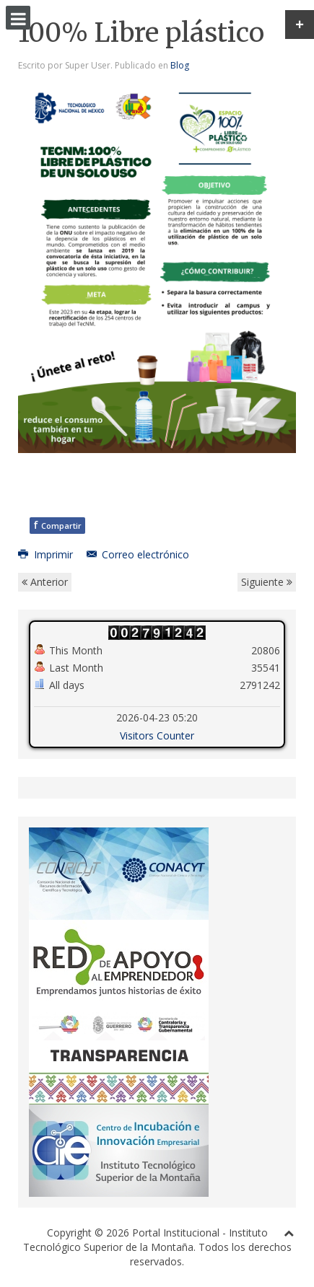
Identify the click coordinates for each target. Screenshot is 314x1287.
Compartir (57, 525)
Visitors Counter (157, 735)
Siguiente (266, 582)
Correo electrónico (138, 554)
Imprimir (47, 554)
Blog (179, 65)
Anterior (45, 582)
